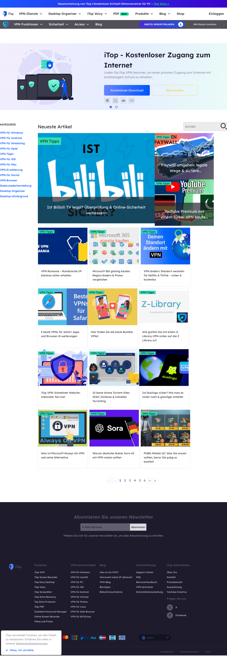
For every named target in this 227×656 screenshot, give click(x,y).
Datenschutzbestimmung (31, 643)
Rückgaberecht (167, 593)
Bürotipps (105, 528)
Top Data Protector (45, 543)
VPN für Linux (78, 548)
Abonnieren (138, 468)
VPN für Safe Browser (83, 553)
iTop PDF (39, 548)
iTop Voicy (39, 528)
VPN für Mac (8, 164)
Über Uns (172, 513)
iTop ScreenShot (43, 533)
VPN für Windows (11, 132)
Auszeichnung (174, 528)
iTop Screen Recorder (46, 518)
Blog (98, 24)
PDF (121, 14)
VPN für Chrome (80, 538)
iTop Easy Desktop (44, 523)
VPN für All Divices (81, 557)
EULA (208, 593)
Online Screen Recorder (47, 557)
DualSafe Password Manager (50, 553)
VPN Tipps (6, 154)
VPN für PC (77, 523)
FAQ (138, 518)
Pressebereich (174, 523)
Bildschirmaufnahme (111, 533)
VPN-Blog (105, 523)
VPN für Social (9, 175)
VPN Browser (8, 180)
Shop (180, 14)
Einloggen (216, 14)
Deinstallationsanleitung (149, 533)
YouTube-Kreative (177, 533)
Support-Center (144, 513)
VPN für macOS (79, 518)
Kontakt (171, 518)
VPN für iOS (8, 159)
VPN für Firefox (79, 543)
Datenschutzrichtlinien (189, 593)
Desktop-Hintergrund (14, 196)
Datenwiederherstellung (15, 185)
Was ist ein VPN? (109, 513)
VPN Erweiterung (11, 169)
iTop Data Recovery (45, 538)
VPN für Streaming (12, 143)
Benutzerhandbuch (146, 523)
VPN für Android (11, 138)
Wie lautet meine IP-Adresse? (116, 518)
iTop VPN (39, 513)
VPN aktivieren (144, 528)
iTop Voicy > (161, 3)
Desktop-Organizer (12, 191)
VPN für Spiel (9, 148)
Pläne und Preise (43, 562)
